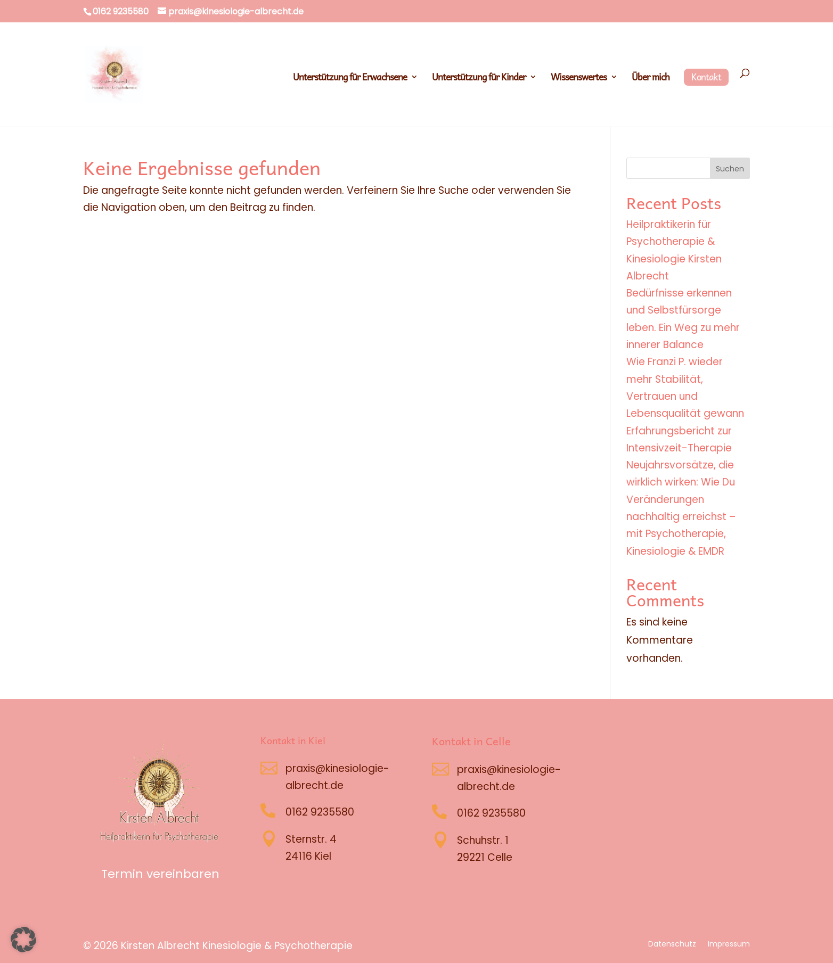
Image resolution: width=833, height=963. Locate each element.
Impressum (729, 944)
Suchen (730, 168)
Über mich (650, 78)
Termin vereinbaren (160, 874)
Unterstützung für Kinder (479, 78)
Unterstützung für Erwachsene (350, 78)
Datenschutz (672, 944)
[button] (23, 939)
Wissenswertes (579, 78)
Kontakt (706, 77)
